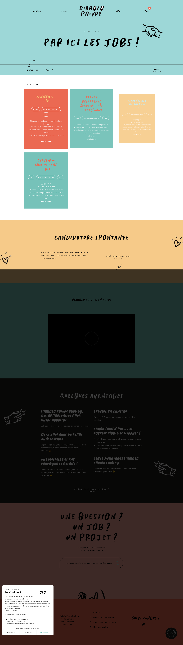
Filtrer (157, 69)
